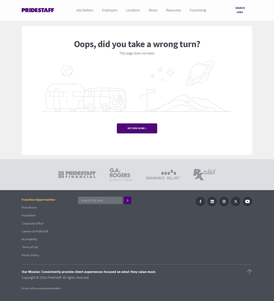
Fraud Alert (30, 214)
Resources (172, 9)
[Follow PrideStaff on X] (236, 204)
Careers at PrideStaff (36, 230)
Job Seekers (84, 9)
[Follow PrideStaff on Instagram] (224, 204)
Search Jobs (239, 9)
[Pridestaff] (38, 9)
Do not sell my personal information (41, 287)
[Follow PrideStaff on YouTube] (247, 204)
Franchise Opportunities (40, 198)
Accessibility (30, 238)
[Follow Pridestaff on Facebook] (200, 204)
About (152, 9)
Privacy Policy (31, 254)
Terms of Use (31, 246)
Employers (109, 9)
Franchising (197, 9)
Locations (132, 9)
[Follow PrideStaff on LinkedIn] (212, 204)
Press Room (30, 206)
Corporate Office (33, 222)
